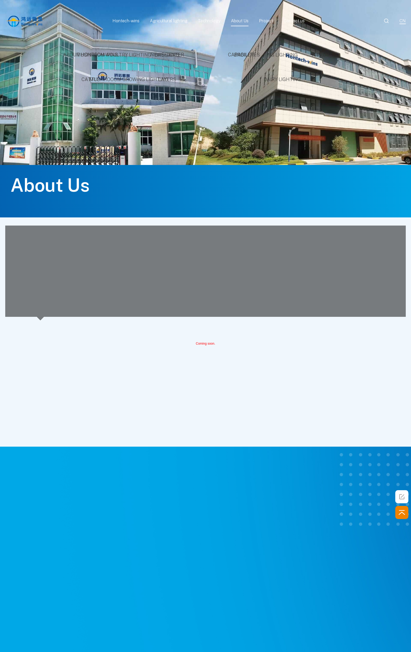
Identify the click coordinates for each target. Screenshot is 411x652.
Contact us (294, 20)
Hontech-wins (125, 20)
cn (402, 20)
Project (266, 20)
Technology (209, 20)
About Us (239, 20)
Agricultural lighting (168, 20)
